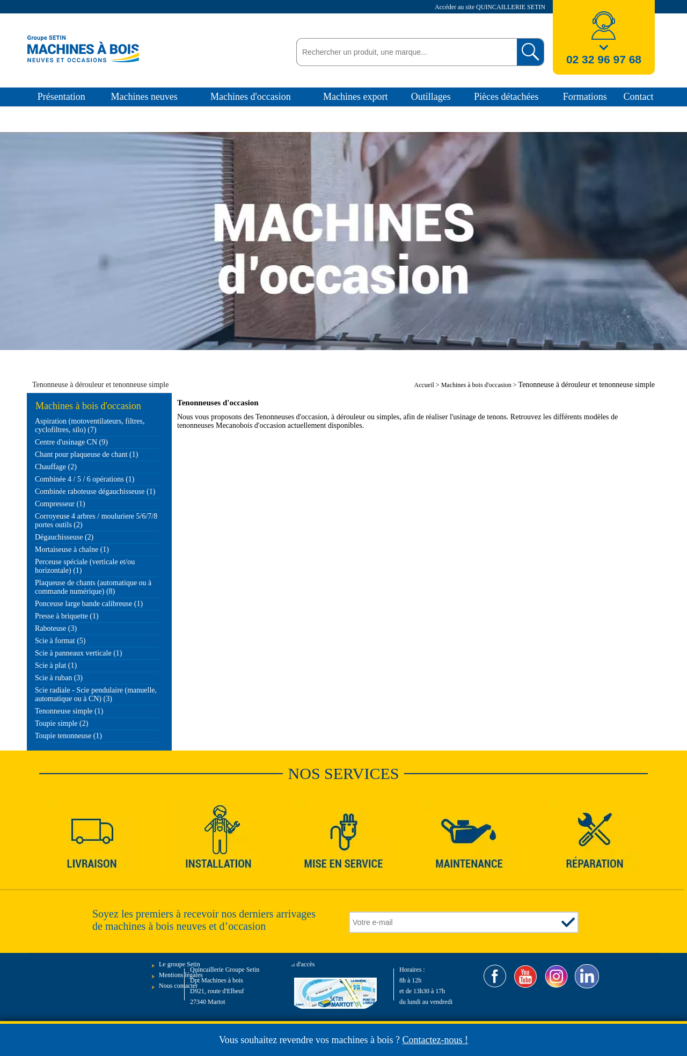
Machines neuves (144, 96)
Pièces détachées (506, 96)
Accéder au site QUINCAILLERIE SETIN (491, 7)
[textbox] (403, 52)
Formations (585, 96)
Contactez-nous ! (435, 1040)
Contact (638, 96)
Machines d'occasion (250, 96)
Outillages (431, 96)
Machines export (355, 96)
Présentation (61, 96)
